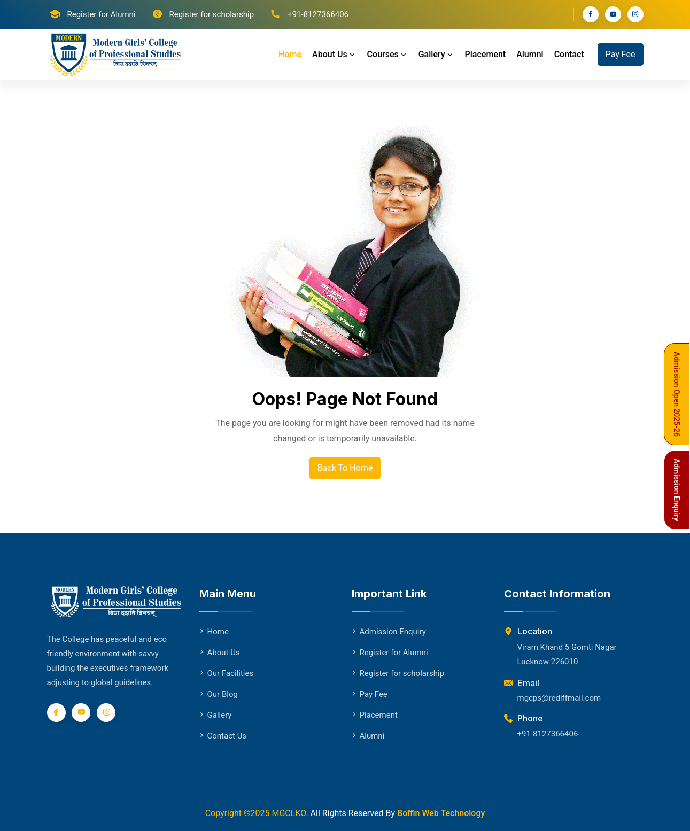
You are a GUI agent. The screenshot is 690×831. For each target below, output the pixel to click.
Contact (569, 54)
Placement (485, 54)
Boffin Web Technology (441, 813)
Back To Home (345, 468)
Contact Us (223, 736)
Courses (387, 54)
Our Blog (218, 694)
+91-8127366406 (547, 734)
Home (289, 54)
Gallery (436, 54)
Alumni (530, 54)
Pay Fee (620, 54)
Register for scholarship (211, 14)
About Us (334, 54)
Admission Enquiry (389, 631)
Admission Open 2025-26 (676, 394)
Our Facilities (226, 673)
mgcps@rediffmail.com (559, 698)
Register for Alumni (101, 14)
